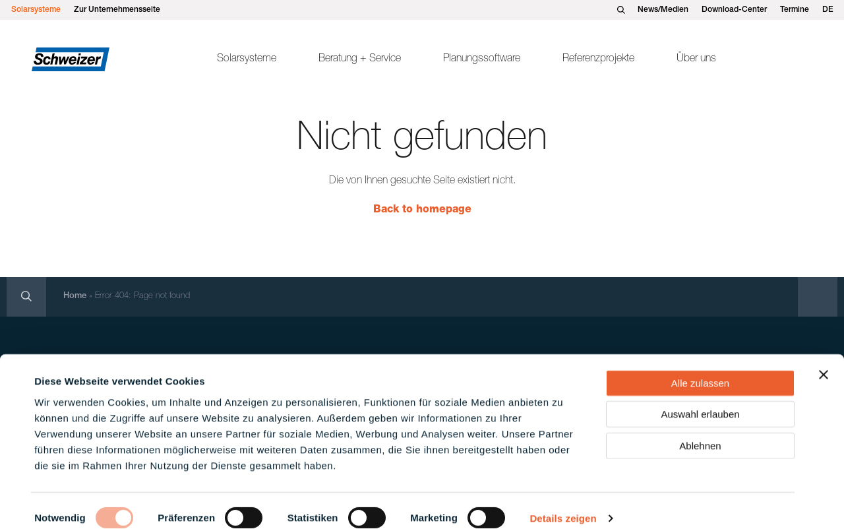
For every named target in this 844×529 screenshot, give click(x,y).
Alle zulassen (700, 367)
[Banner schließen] (823, 358)
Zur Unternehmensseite (117, 10)
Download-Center (734, 10)
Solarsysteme (36, 10)
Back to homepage (422, 210)
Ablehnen (700, 429)
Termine (794, 10)
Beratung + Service (359, 59)
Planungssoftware (481, 59)
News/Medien (663, 10)
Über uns (696, 59)
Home (74, 296)
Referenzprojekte (598, 59)
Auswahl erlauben (700, 398)
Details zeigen (562, 503)
